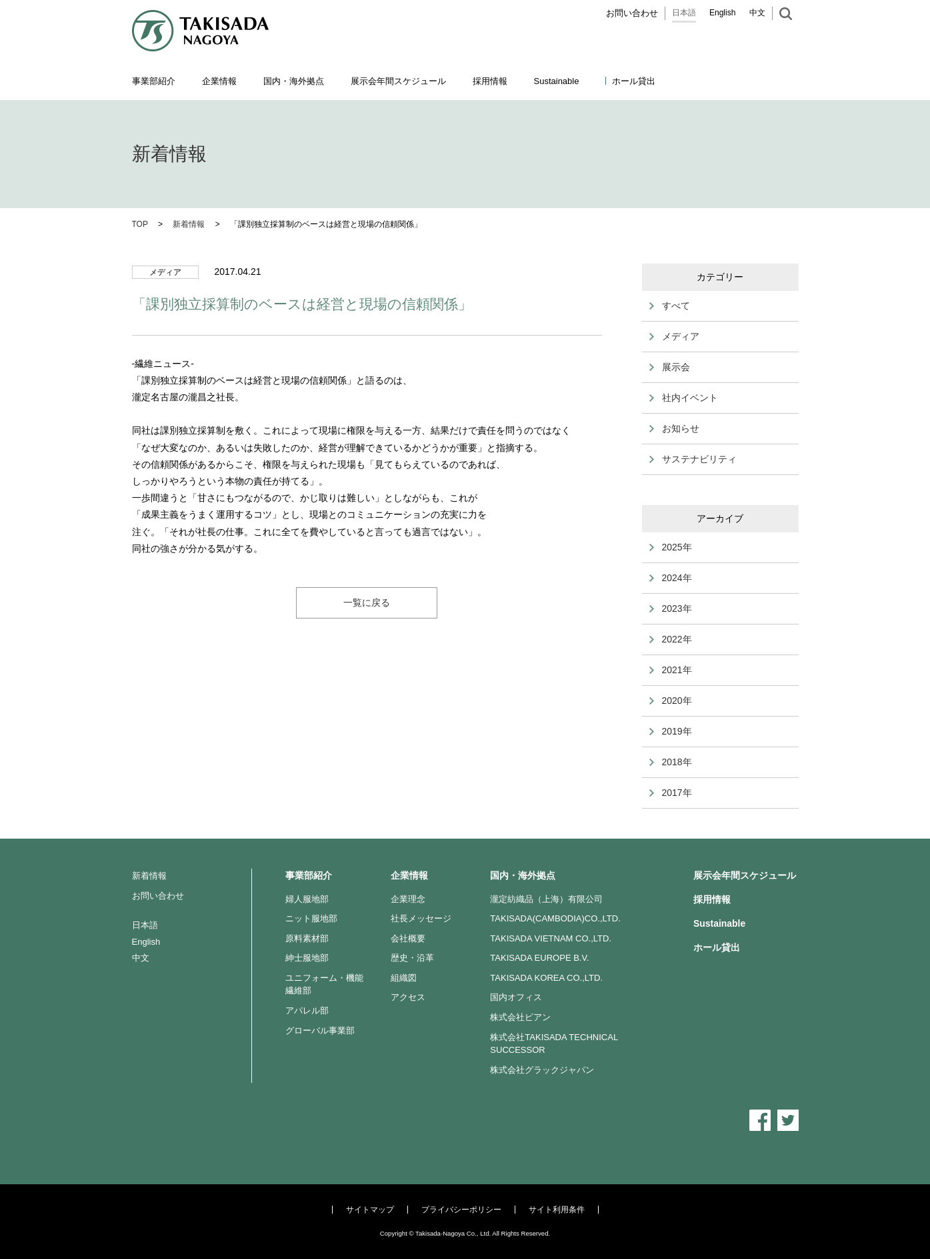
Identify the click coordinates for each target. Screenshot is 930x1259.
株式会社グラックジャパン (542, 1070)
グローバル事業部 (320, 1030)
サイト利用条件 (557, 1210)
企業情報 (409, 875)
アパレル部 (307, 1010)
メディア (680, 336)
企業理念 (408, 899)
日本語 (684, 12)
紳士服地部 (307, 958)
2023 (672, 608)
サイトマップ (370, 1210)
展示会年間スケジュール (398, 81)
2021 (672, 670)
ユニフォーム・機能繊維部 (324, 984)
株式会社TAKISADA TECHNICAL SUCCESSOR (553, 1044)
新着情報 (149, 876)
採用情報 (490, 81)
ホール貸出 (633, 81)
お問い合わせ (632, 13)
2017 (672, 792)
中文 (757, 12)
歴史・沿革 (412, 958)
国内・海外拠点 (522, 875)
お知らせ (680, 428)
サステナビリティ (699, 459)
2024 (672, 577)
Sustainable (719, 923)
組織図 (404, 978)
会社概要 (408, 938)
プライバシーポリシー (461, 1210)
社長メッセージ (421, 918)
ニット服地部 (311, 918)
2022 (672, 639)
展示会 (676, 367)
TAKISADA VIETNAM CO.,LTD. (550, 938)
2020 (672, 700)
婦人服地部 (307, 899)
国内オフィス (516, 997)
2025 (672, 547)
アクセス (408, 997)
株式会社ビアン (520, 1017)
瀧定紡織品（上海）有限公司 (546, 899)
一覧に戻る (366, 602)
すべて (676, 305)
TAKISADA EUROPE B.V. (539, 958)
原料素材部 (307, 938)
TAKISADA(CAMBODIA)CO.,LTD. (555, 918)
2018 (672, 762)
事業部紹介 (308, 875)
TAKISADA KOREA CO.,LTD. (546, 978)
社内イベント (690, 397)
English (722, 12)
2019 (672, 731)
